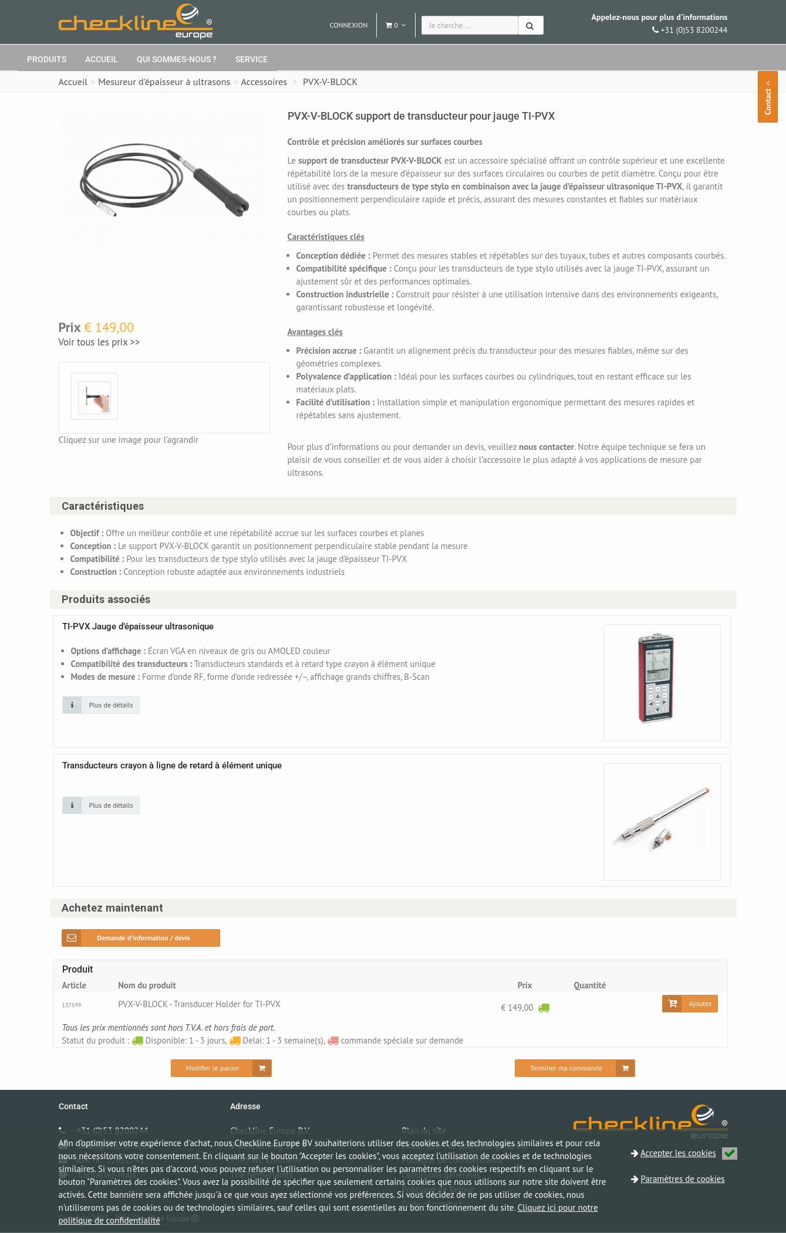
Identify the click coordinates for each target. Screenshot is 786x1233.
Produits (46, 59)
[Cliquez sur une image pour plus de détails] (101, 705)
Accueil (101, 59)
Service (251, 59)
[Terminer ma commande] (575, 1069)
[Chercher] (531, 25)
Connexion (349, 25)
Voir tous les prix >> (99, 342)
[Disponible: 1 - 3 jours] (543, 1008)
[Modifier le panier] (221, 1069)
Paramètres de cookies (683, 1178)
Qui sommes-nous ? (177, 59)
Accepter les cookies (688, 1153)
